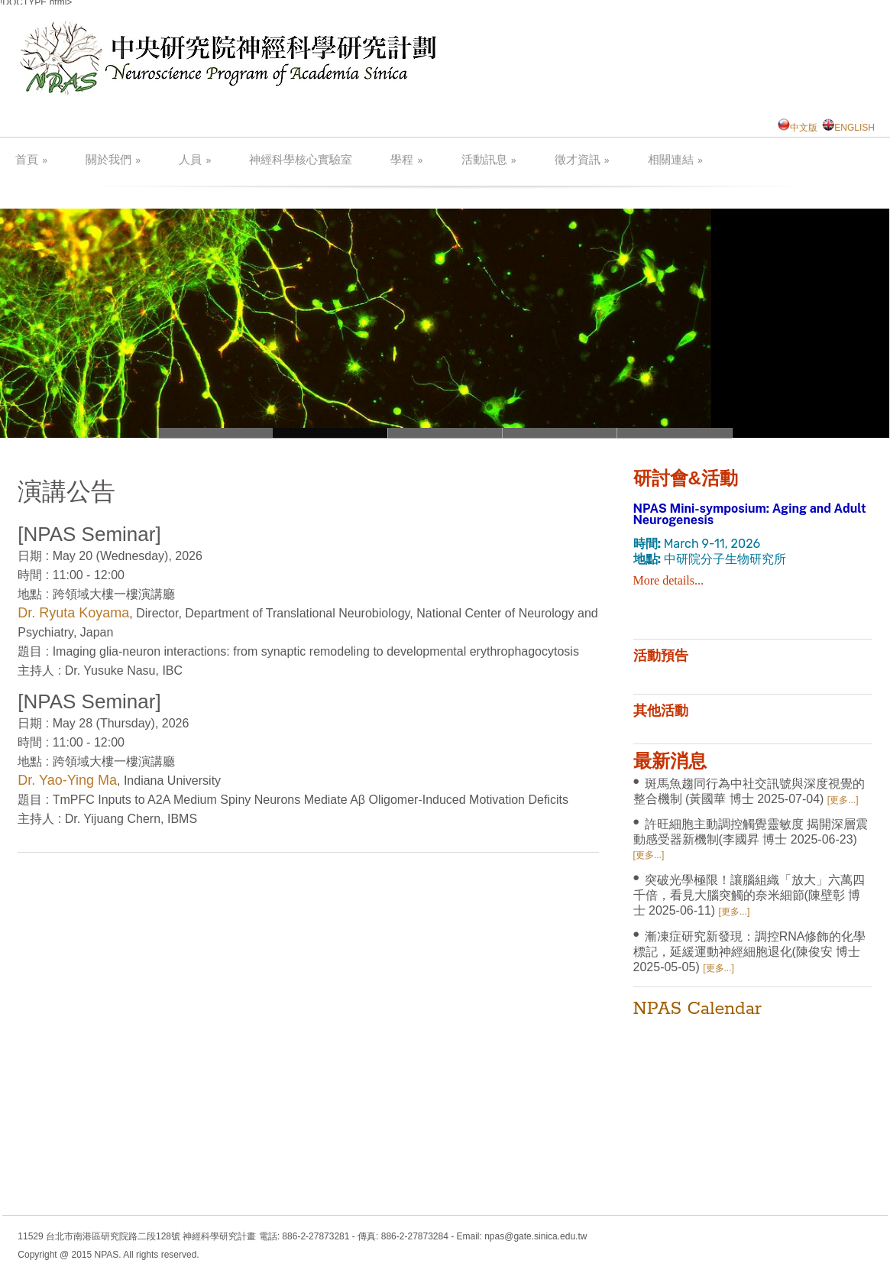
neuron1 (216, 433)
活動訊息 (488, 160)
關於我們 (113, 160)
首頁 (31, 160)
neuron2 (560, 433)
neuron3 (445, 433)
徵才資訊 (582, 160)
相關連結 (675, 160)
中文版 (797, 127)
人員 (195, 160)
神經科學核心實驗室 (300, 160)
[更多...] (843, 800)
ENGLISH (848, 127)
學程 (406, 160)
